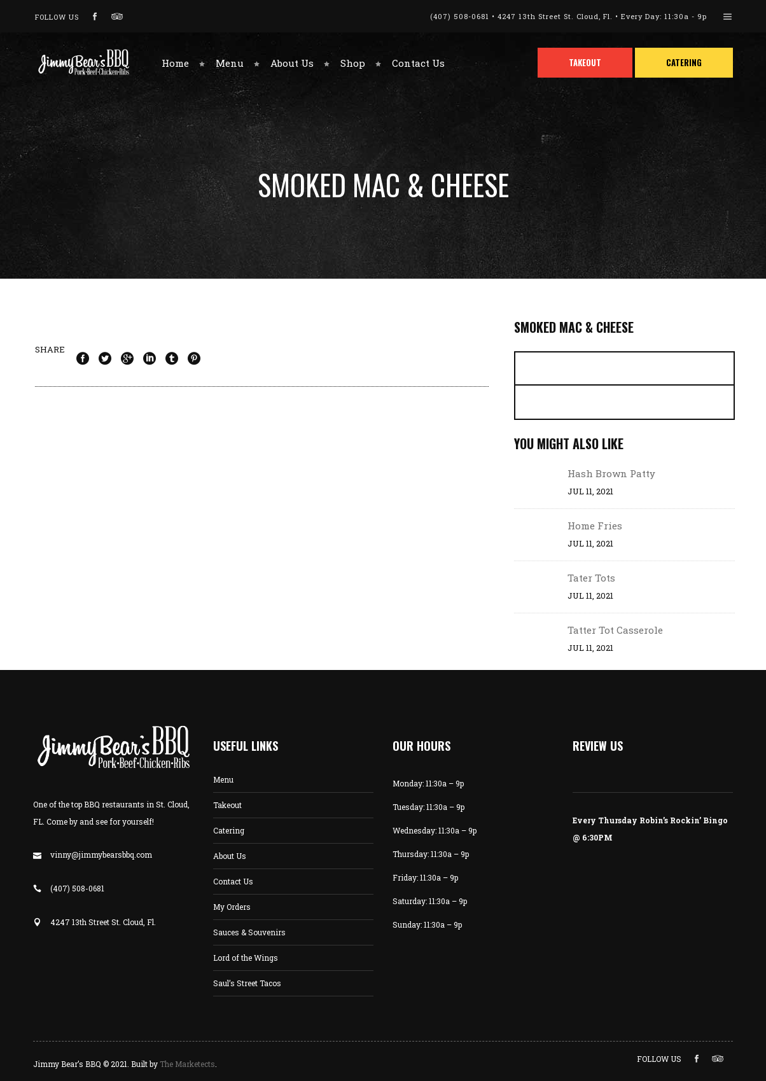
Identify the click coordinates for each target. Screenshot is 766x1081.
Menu (223, 779)
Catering (228, 830)
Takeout (227, 805)
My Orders (232, 907)
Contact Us (233, 881)
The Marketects (187, 1064)
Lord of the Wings (245, 957)
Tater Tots (591, 577)
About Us (229, 856)
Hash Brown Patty (611, 473)
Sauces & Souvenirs (249, 932)
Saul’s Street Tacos (247, 983)
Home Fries (595, 525)
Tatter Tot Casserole (615, 630)
